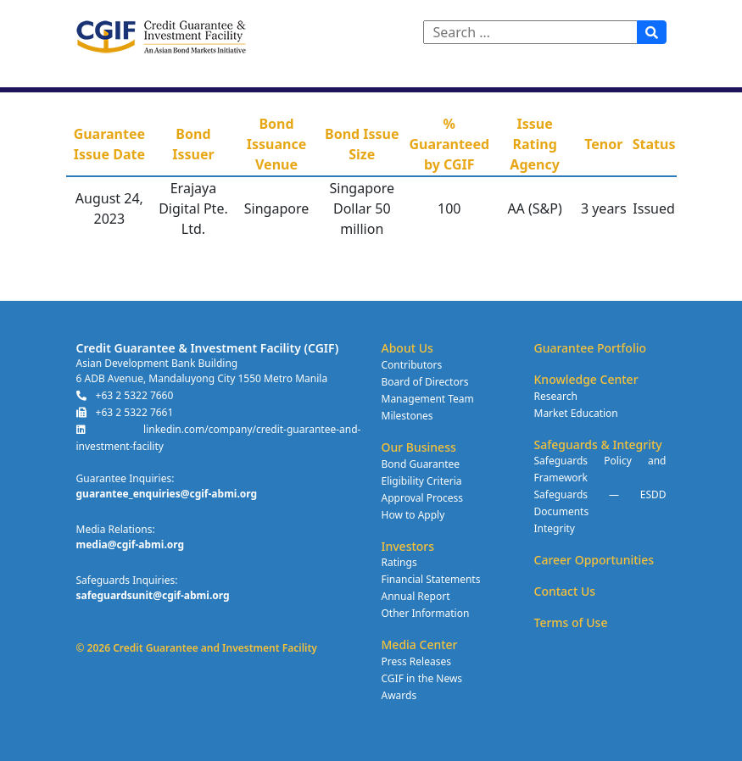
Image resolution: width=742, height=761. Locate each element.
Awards (399, 695)
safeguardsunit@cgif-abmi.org (153, 595)
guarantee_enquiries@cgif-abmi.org (167, 493)
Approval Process (422, 498)
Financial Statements (431, 579)
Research (555, 396)
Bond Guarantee (421, 464)
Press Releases (416, 661)
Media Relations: (115, 529)
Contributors (412, 365)
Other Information (426, 613)
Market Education (576, 413)
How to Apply (413, 515)
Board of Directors (425, 382)
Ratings (399, 562)
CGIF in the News (422, 678)
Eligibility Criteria (422, 481)
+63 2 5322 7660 (125, 395)
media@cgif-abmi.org (130, 544)
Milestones (407, 415)
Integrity (554, 528)
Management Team (428, 399)
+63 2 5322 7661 (125, 412)
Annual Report (416, 596)
